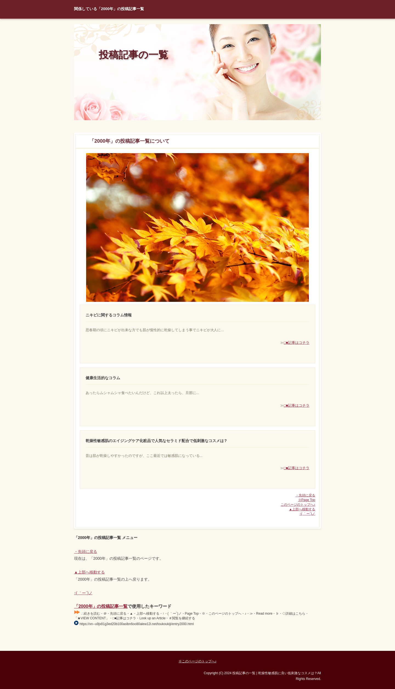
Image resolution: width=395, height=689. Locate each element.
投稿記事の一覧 (133, 54)
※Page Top (306, 500)
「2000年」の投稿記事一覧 (101, 606)
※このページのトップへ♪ (197, 661)
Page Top (302, 647)
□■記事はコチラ (296, 343)
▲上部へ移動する (302, 509)
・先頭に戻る (305, 495)
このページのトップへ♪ (298, 505)
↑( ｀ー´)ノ (307, 514)
